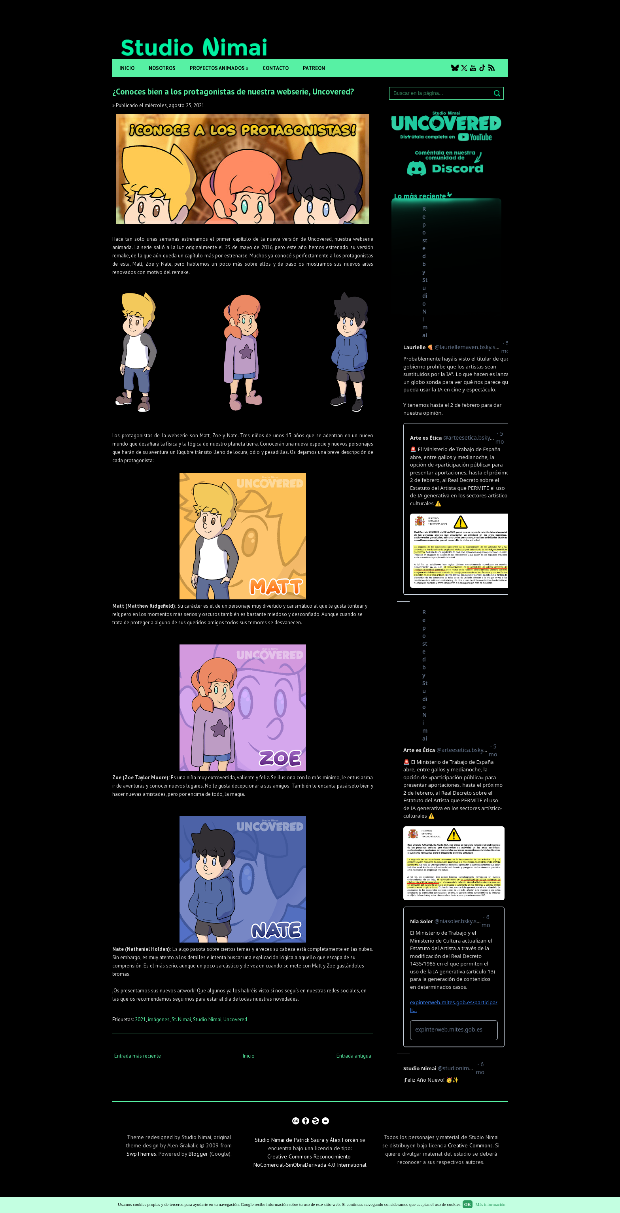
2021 (140, 1019)
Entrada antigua (353, 1055)
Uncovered (235, 1019)
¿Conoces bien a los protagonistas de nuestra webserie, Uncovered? (233, 91)
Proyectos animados (219, 68)
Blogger (198, 1153)
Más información (490, 1204)
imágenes (159, 1019)
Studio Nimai (207, 1019)
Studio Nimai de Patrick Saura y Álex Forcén (306, 1139)
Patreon (314, 68)
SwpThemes (141, 1153)
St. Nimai (181, 1019)
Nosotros (162, 68)
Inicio (126, 68)
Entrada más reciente (137, 1055)
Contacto (276, 68)
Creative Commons (470, 1145)
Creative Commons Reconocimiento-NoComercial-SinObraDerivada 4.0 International (310, 1160)
